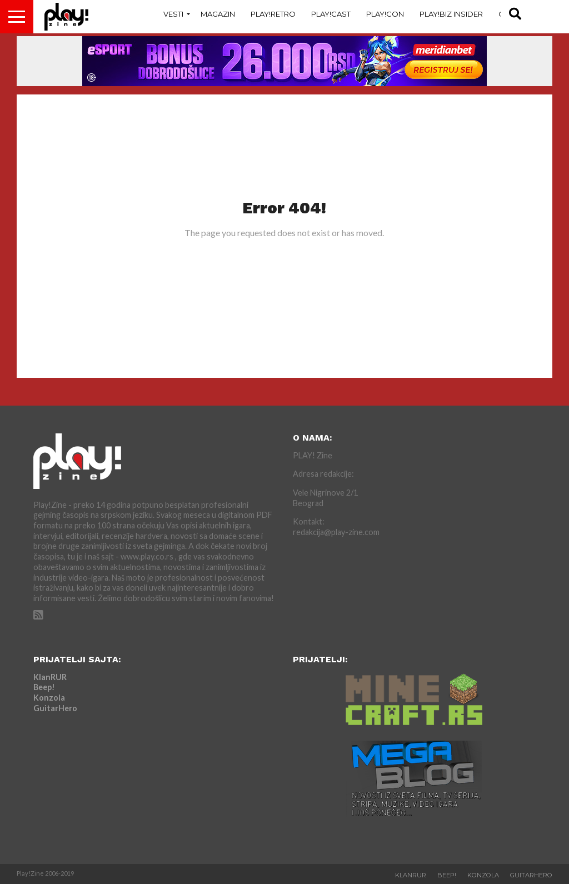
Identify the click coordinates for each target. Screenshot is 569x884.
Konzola (49, 697)
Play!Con (385, 13)
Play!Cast (331, 13)
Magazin (218, 13)
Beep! (44, 687)
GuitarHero (55, 708)
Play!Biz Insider (451, 13)
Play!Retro (273, 13)
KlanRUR (50, 677)
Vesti (173, 13)
